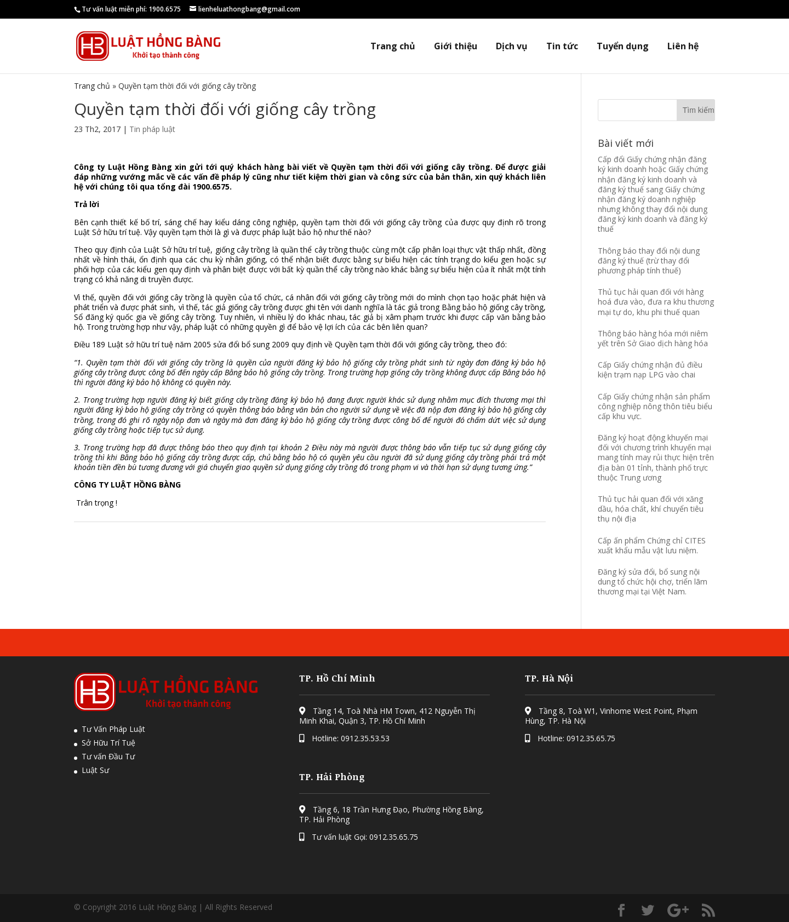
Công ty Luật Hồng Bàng (124, 167)
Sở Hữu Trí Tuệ (108, 742)
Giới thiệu (455, 46)
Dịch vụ (512, 46)
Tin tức (562, 46)
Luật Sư (95, 770)
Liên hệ (683, 46)
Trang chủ (392, 46)
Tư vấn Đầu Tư (108, 756)
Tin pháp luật (152, 129)
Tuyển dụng (623, 46)
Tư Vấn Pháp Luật (113, 729)
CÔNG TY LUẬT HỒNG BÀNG (127, 484)
